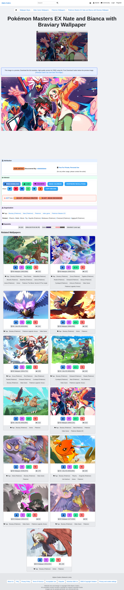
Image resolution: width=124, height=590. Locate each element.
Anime (18, 283)
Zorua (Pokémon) (75, 276)
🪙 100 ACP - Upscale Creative (25, 198)
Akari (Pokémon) (39, 376)
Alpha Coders (6, 3)
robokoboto (41, 168)
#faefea (53, 227)
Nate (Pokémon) (28, 213)
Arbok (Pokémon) (17, 476)
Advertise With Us (72, 581)
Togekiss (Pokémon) (87, 276)
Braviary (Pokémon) (15, 213)
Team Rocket (27, 276)
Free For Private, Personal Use (69, 167)
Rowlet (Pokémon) (59, 279)
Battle (17, 218)
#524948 (62, 227)
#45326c (48, 227)
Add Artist (19, 168)
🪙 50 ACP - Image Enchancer (51, 198)
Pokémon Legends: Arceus (72, 286)
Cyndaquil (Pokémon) (61, 283)
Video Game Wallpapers (41, 10)
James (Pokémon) (39, 279)
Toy (26, 218)
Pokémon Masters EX (58, 213)
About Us (10, 581)
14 (28, 267)
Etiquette (61, 581)
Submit (96, 3)
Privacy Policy (25, 581)
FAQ (17, 581)
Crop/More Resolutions (75, 184)
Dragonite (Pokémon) (85, 476)
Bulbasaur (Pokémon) (48, 218)
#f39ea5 (57, 227)
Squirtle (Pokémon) (34, 218)
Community (105, 3)
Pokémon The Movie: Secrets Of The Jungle (34, 283)
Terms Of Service (38, 581)
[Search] (57, 2)
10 (75, 267)
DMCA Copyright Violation (88, 581)
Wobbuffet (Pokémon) (39, 276)
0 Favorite (39, 184)
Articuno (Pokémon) (75, 283)
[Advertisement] (49, 145)
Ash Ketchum (66, 479)
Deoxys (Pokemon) (86, 279)
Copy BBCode (51, 189)
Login (113, 3)
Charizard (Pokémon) (63, 218)
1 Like (27, 184)
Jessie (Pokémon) (9, 283)
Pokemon (38, 213)
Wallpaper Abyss (25, 10)
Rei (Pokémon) (28, 376)
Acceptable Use (51, 581)
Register (119, 3)
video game (46, 213)
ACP (7, 198)
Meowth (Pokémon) (12, 279)
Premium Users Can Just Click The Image (49, 72)
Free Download (12, 184)
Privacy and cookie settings (107, 581)
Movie (22, 218)
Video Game (86, 283)
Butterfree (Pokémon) (26, 279)
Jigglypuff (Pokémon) (78, 218)
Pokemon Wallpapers (59, 10)
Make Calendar (55, 184)
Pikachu (12, 218)
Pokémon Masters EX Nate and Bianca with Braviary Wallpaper (88, 10)
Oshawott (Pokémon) (72, 279)
